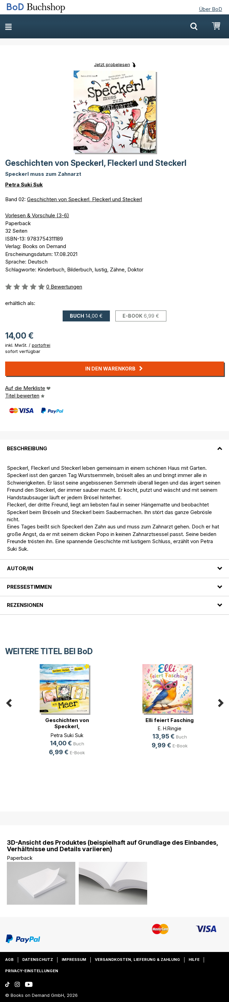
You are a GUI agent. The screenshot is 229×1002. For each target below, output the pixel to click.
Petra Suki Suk (24, 184)
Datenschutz (37, 959)
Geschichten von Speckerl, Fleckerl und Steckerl (84, 199)
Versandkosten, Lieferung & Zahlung (137, 959)
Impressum (74, 959)
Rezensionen (25, 605)
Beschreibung (27, 448)
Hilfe (194, 959)
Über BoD (210, 9)
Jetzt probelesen (112, 64)
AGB (9, 959)
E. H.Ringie (169, 728)
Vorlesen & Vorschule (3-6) (37, 215)
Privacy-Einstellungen (31, 970)
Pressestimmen (29, 587)
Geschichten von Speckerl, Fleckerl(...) (67, 726)
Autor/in (20, 568)
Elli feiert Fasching (169, 720)
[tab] (114, 444)
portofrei (41, 345)
